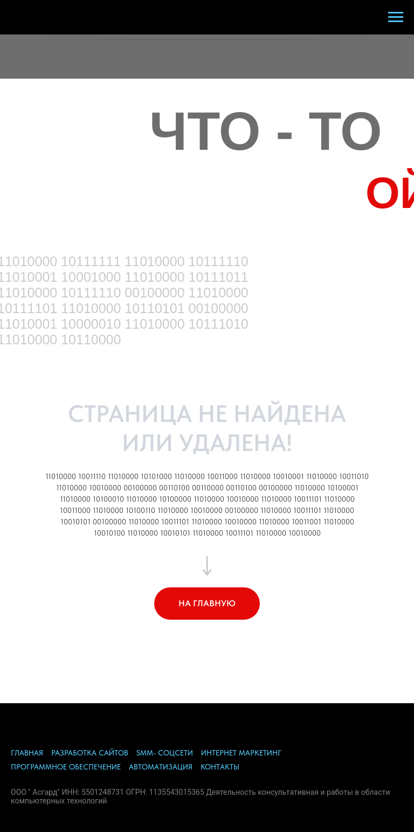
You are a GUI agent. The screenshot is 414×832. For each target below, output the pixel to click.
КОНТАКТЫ (220, 766)
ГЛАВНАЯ (27, 752)
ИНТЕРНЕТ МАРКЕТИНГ (241, 752)
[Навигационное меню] (395, 17)
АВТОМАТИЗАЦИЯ (160, 766)
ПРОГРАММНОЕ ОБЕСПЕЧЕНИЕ (66, 766)
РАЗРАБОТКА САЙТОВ (89, 752)
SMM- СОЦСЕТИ (164, 752)
